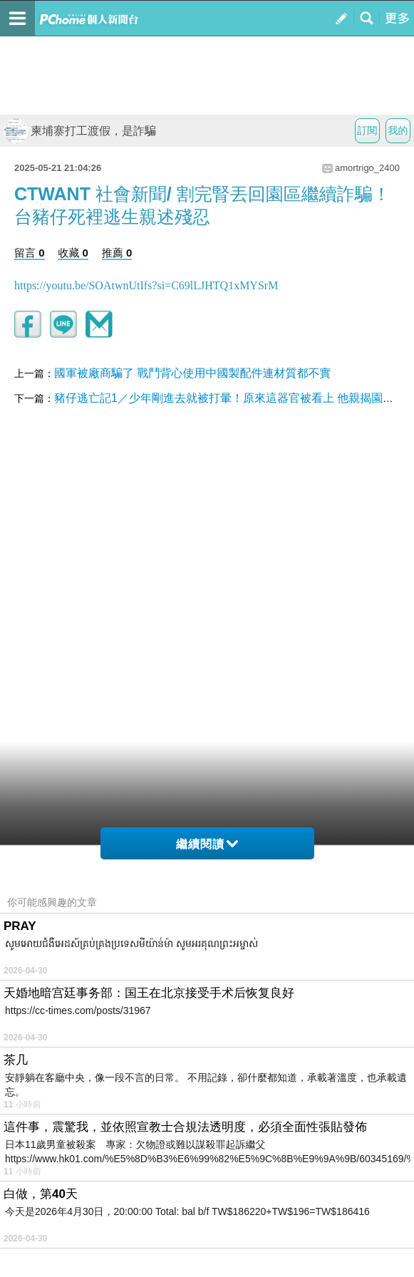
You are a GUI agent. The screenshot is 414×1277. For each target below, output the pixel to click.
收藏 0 (73, 253)
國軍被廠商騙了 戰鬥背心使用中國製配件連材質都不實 (192, 373)
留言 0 (29, 253)
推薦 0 (117, 253)
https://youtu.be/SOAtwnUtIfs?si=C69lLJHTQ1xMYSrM (146, 285)
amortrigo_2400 (367, 167)
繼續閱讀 (207, 844)
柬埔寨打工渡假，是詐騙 (80, 130)
